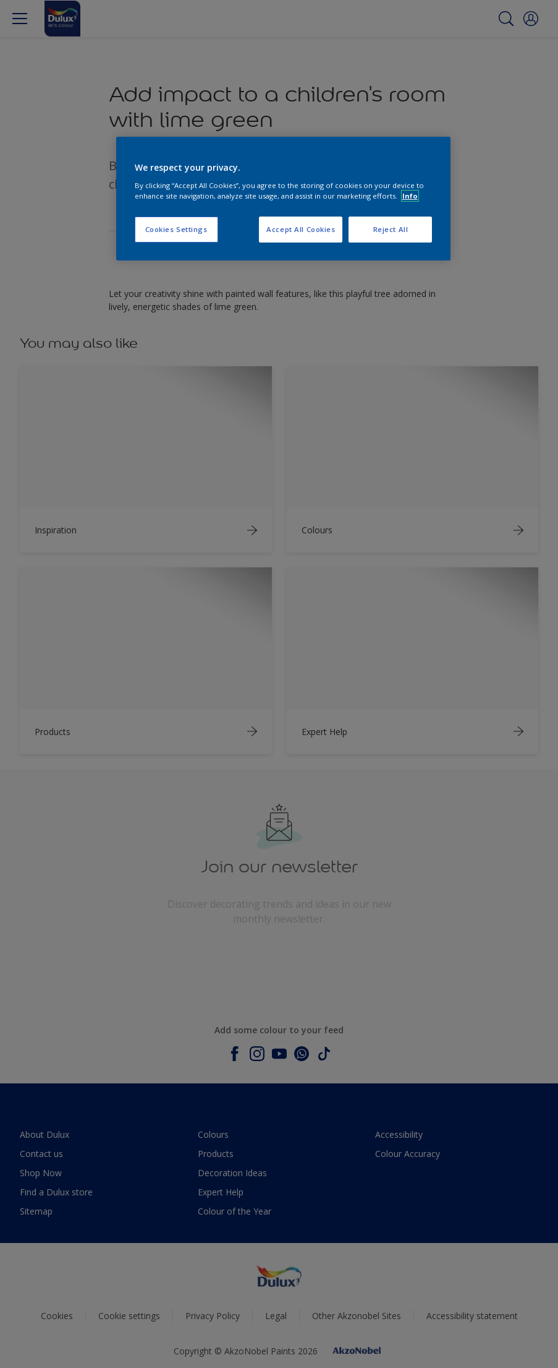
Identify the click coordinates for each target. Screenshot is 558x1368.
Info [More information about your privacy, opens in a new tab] (410, 195)
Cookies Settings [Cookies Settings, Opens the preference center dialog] (176, 229)
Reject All (390, 229)
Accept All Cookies (300, 229)
